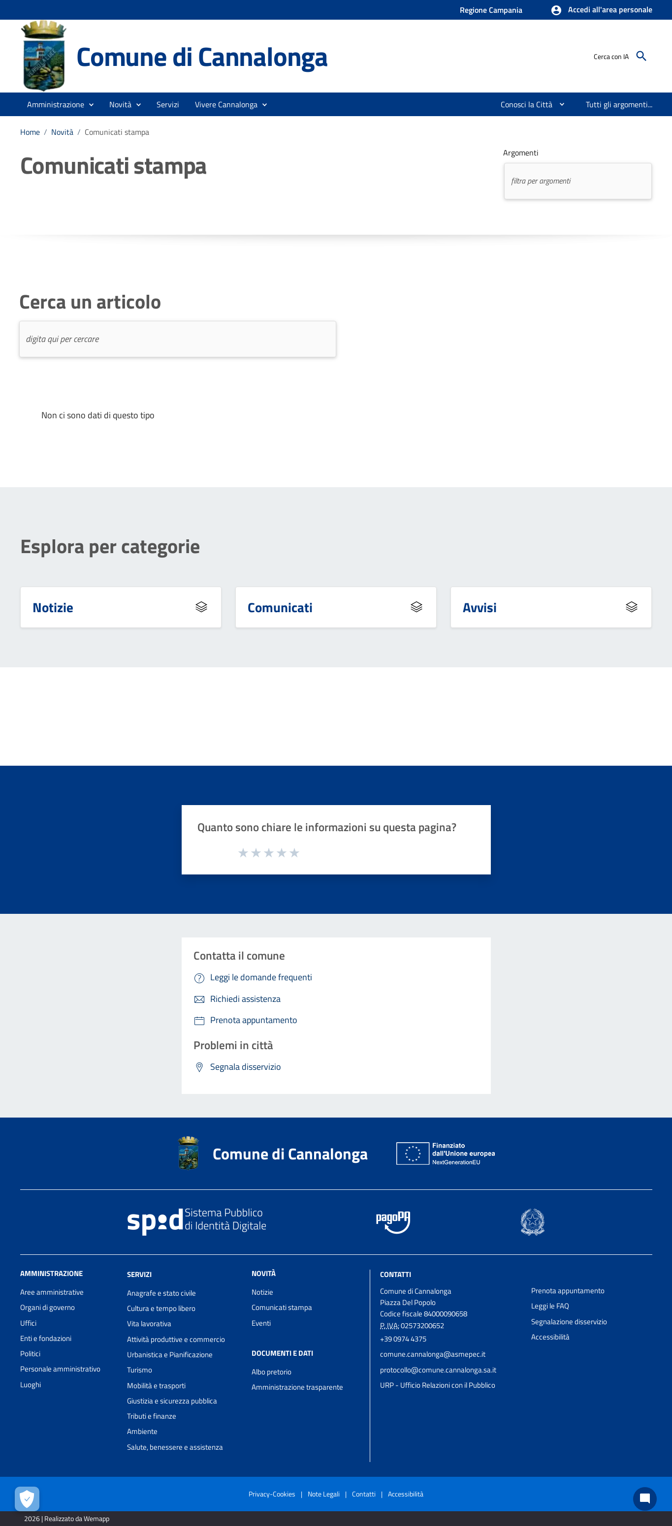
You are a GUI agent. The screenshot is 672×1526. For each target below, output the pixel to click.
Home (30, 132)
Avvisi (480, 607)
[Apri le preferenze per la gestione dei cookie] (27, 1499)
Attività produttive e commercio (176, 1339)
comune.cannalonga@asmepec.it (432, 1354)
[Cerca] (641, 56)
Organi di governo (47, 1307)
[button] (601, 10)
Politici (30, 1353)
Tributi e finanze (151, 1416)
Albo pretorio (271, 1371)
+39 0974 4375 (403, 1338)
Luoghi (30, 1384)
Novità (62, 132)
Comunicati (280, 607)
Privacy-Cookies (272, 1494)
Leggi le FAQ (550, 1305)
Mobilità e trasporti (156, 1385)
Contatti (395, 1274)
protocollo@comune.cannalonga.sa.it (438, 1369)
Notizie (52, 607)
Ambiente (142, 1431)
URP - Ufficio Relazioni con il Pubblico (437, 1385)
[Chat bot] (645, 1499)
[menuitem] (522, 104)
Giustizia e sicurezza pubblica (172, 1400)
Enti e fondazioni (45, 1338)
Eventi (261, 1323)
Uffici (28, 1323)
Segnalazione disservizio (569, 1321)
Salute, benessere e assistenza (175, 1447)
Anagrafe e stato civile (161, 1293)
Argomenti (521, 152)
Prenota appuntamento (568, 1290)
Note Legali (324, 1494)
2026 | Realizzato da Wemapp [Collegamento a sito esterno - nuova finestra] (66, 1518)
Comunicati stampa (117, 132)
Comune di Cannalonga (202, 55)
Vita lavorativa (149, 1323)
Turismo (139, 1369)
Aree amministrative (52, 1292)
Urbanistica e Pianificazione (170, 1354)
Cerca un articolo (90, 301)
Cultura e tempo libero (161, 1308)
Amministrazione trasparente (297, 1387)
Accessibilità (550, 1336)
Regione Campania (491, 10)
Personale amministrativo (60, 1368)
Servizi (139, 1274)
